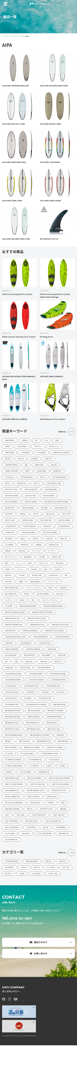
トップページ (7, 36)
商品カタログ (38, 985)
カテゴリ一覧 (19, 36)
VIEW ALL (66, 432)
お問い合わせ (38, 996)
